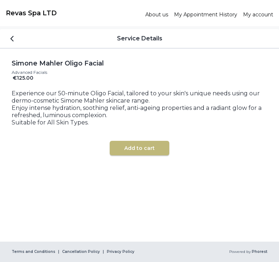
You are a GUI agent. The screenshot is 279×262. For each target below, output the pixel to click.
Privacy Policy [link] (120, 252)
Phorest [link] (259, 252)
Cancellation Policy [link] (81, 252)
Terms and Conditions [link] (33, 252)
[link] (73, 13)
